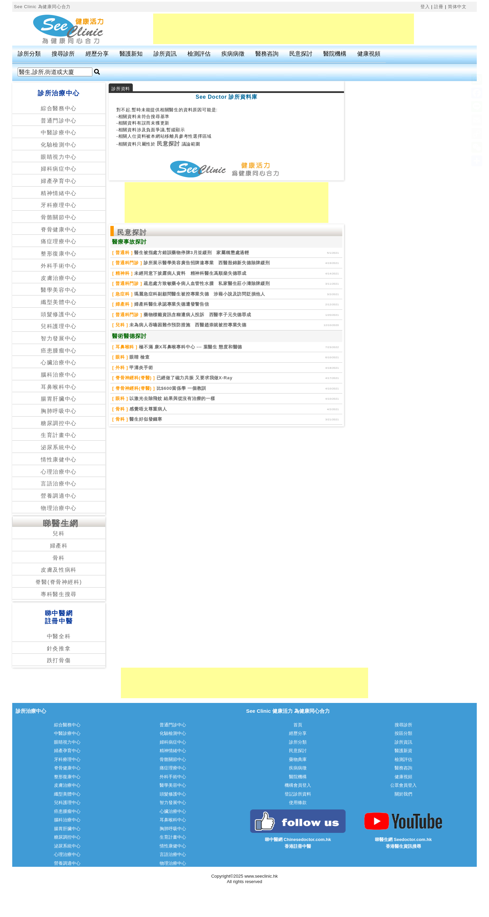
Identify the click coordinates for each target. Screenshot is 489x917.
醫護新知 (131, 54)
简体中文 (457, 6)
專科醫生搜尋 (59, 594)
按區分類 (403, 733)
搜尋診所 (63, 54)
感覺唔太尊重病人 (147, 409)
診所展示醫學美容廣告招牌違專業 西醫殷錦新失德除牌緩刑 (206, 262)
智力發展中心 (59, 338)
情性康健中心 (59, 459)
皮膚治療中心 (59, 278)
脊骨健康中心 (59, 229)
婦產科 (59, 546)
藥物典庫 (298, 759)
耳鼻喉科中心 (59, 387)
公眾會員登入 (403, 785)
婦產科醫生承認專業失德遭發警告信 (171, 304)
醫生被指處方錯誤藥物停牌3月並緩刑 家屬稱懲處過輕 (191, 252)
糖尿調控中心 (59, 423)
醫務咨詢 (266, 54)
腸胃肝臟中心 (59, 399)
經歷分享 (97, 54)
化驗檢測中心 (59, 145)
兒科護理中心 (59, 326)
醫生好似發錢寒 (145, 419)
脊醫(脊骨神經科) (58, 582)
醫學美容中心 (59, 290)
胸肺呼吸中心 (59, 411)
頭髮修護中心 (59, 314)
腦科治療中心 (59, 375)
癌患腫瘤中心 (59, 351)
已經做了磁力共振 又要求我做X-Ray (194, 377)
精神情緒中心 (59, 193)
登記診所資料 (298, 794)
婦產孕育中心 (59, 181)
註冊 (438, 6)
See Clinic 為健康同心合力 (42, 6)
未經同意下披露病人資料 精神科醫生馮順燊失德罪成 (190, 273)
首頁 (297, 724)
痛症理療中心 (59, 241)
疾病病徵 (232, 54)
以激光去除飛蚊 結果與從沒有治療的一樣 (171, 398)
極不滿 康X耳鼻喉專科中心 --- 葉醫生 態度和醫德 (190, 346)
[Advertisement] (283, 29)
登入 (425, 6)
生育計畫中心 (59, 435)
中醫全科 (59, 636)
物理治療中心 (59, 508)
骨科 (59, 558)
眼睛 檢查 (139, 357)
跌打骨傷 (59, 660)
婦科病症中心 (59, 169)
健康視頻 (368, 54)
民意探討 (300, 54)
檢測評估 (199, 54)
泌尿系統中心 (59, 447)
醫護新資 (403, 750)
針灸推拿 (59, 648)
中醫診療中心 (59, 132)
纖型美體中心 (59, 302)
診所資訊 (165, 54)
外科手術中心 (59, 266)
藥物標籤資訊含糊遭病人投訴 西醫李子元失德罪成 (196, 314)
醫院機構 (334, 54)
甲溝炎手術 (140, 367)
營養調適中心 (59, 496)
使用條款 (298, 802)
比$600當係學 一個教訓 (180, 388)
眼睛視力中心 (59, 157)
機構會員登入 (298, 785)
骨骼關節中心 (59, 217)
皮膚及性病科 (59, 570)
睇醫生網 (61, 523)
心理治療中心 (59, 472)
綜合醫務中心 (59, 108)
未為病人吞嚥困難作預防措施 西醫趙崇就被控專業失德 (187, 324)
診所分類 (29, 54)
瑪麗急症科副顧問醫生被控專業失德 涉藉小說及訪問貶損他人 (199, 294)
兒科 (59, 533)
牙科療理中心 (59, 205)
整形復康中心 (59, 253)
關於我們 (403, 794)
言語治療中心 (59, 483)
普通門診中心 (59, 120)
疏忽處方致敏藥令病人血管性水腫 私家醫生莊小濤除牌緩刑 (206, 283)
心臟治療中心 (59, 362)
